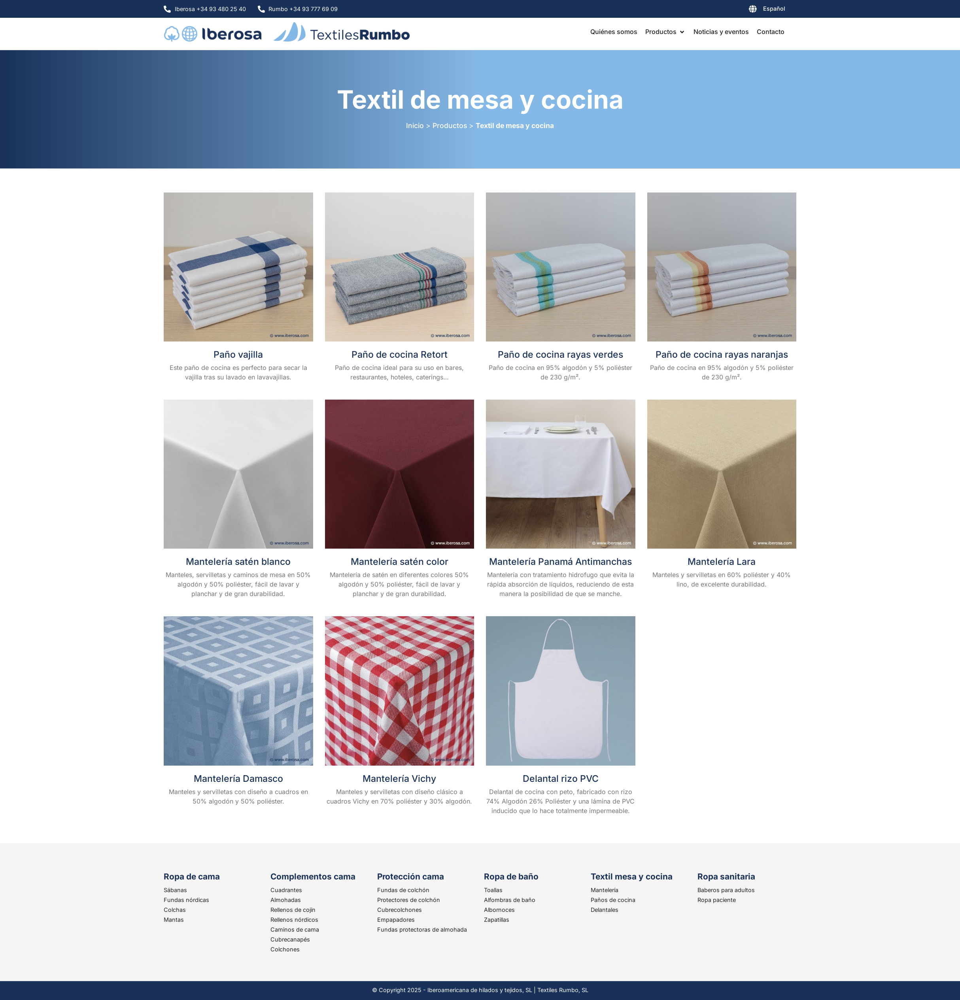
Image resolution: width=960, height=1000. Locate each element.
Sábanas (175, 890)
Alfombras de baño (509, 899)
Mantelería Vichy (399, 778)
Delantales (604, 909)
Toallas (493, 890)
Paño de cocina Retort (399, 354)
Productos (450, 125)
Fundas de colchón (403, 890)
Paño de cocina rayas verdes (560, 354)
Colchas (175, 909)
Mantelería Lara (722, 561)
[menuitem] (747, 10)
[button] (665, 31)
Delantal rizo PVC (561, 778)
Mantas (174, 919)
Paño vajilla (238, 354)
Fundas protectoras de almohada (422, 929)
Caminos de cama (294, 929)
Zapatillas (496, 919)
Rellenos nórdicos (294, 919)
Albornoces (499, 909)
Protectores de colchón (408, 899)
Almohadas (285, 899)
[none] (747, 10)
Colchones (285, 949)
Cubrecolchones (399, 909)
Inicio (415, 125)
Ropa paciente (716, 899)
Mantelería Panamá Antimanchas (560, 561)
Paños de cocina (613, 899)
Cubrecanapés (290, 939)
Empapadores (396, 919)
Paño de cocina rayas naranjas (722, 354)
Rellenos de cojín (293, 909)
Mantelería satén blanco (238, 561)
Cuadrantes (286, 890)
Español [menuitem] (774, 8)
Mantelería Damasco (238, 778)
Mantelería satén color (399, 561)
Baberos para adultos (726, 890)
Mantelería (604, 890)
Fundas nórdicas (186, 899)
